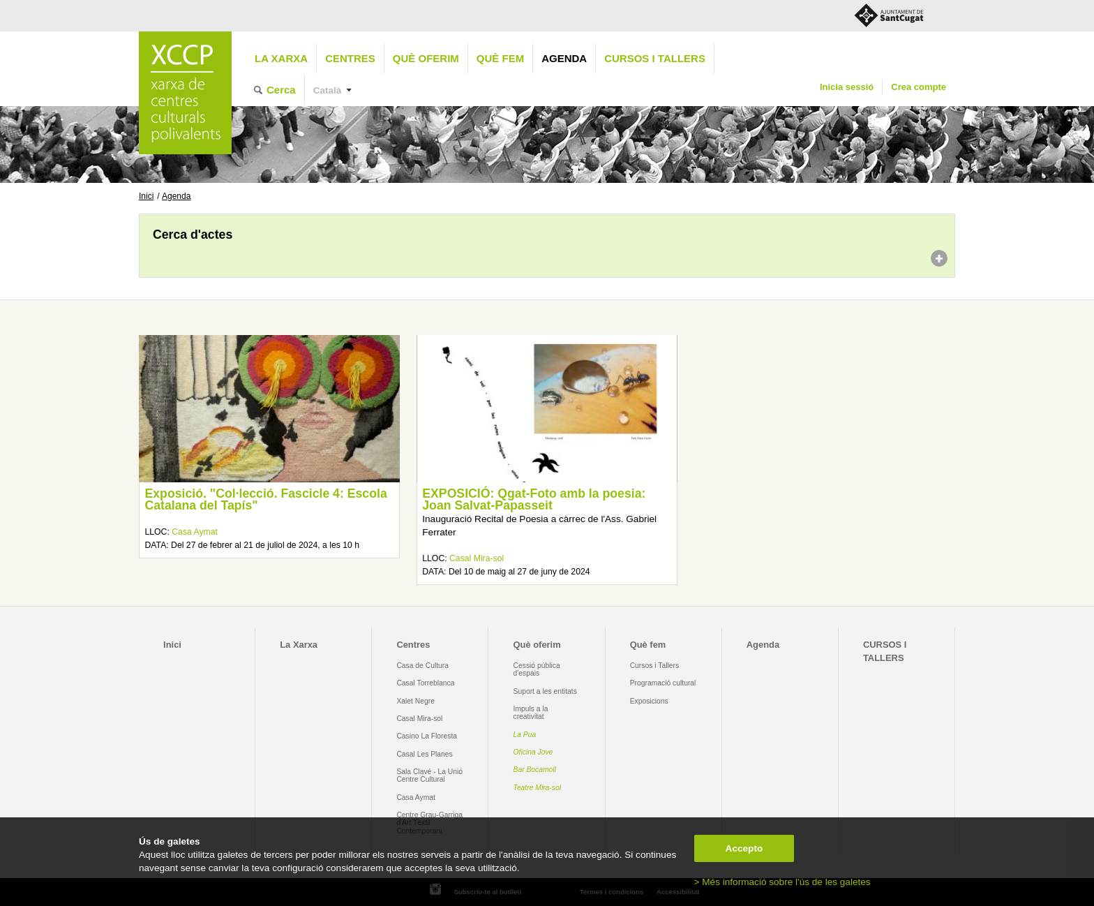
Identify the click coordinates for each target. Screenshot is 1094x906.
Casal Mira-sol (476, 558)
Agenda (564, 58)
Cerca (281, 90)
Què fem (500, 58)
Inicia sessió (847, 87)
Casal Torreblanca (425, 683)
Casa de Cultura (422, 665)
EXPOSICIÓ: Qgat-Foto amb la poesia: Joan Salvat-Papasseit (533, 500)
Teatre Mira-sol (538, 788)
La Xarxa (281, 58)
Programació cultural (663, 683)
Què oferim (426, 58)
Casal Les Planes (424, 754)
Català (327, 90)
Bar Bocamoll (535, 769)
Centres (350, 58)
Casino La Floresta (426, 736)
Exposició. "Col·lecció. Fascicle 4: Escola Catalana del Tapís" (265, 500)
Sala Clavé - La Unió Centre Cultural (429, 775)
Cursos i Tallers (654, 665)
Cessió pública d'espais (537, 669)
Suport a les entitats (545, 691)
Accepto (744, 848)
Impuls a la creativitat (531, 712)
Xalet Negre (415, 701)
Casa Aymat (195, 532)
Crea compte (918, 87)
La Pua (525, 734)
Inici (146, 196)
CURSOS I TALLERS (654, 58)
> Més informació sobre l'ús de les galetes (782, 882)
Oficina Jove (533, 752)
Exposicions (649, 701)
